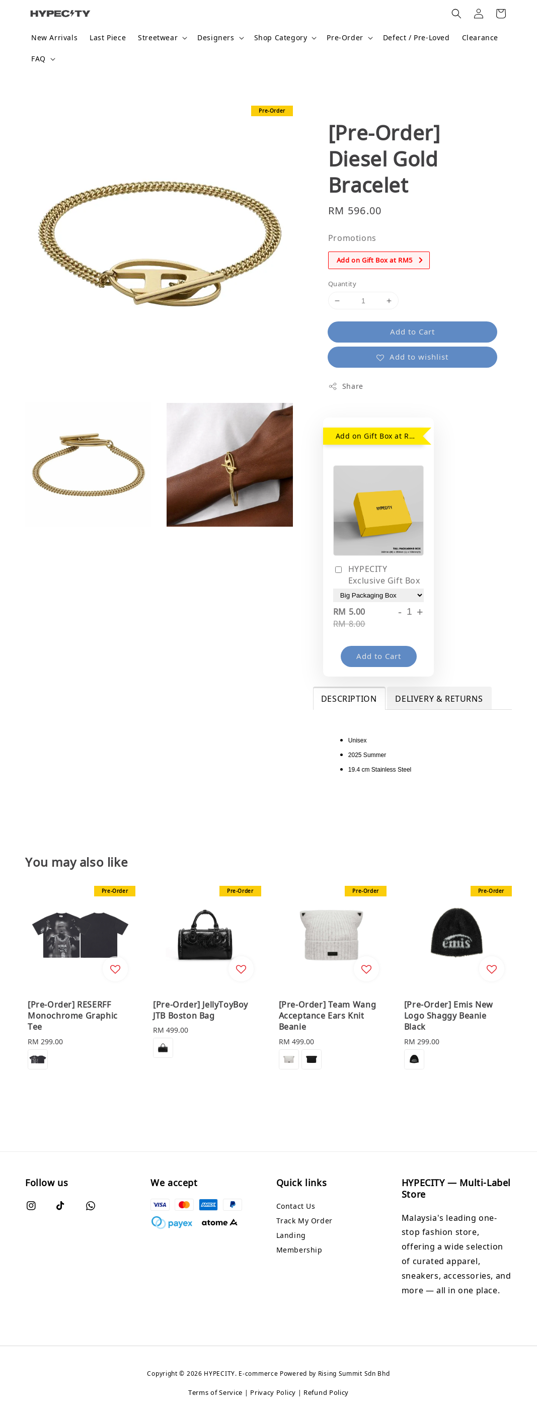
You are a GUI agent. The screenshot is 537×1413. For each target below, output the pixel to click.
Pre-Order (345, 37)
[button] (456, 14)
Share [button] (345, 386)
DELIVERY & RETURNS (439, 698)
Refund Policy (326, 1392)
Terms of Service (215, 1392)
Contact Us (296, 1206)
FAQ (38, 58)
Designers (215, 37)
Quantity (342, 283)
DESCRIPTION (349, 698)
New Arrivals (54, 37)
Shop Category (281, 37)
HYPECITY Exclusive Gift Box (376, 574)
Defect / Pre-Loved (416, 37)
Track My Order (304, 1220)
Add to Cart (412, 331)
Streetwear (158, 37)
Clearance (480, 37)
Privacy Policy (273, 1392)
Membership (299, 1250)
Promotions (352, 237)
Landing (291, 1235)
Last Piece (108, 37)
